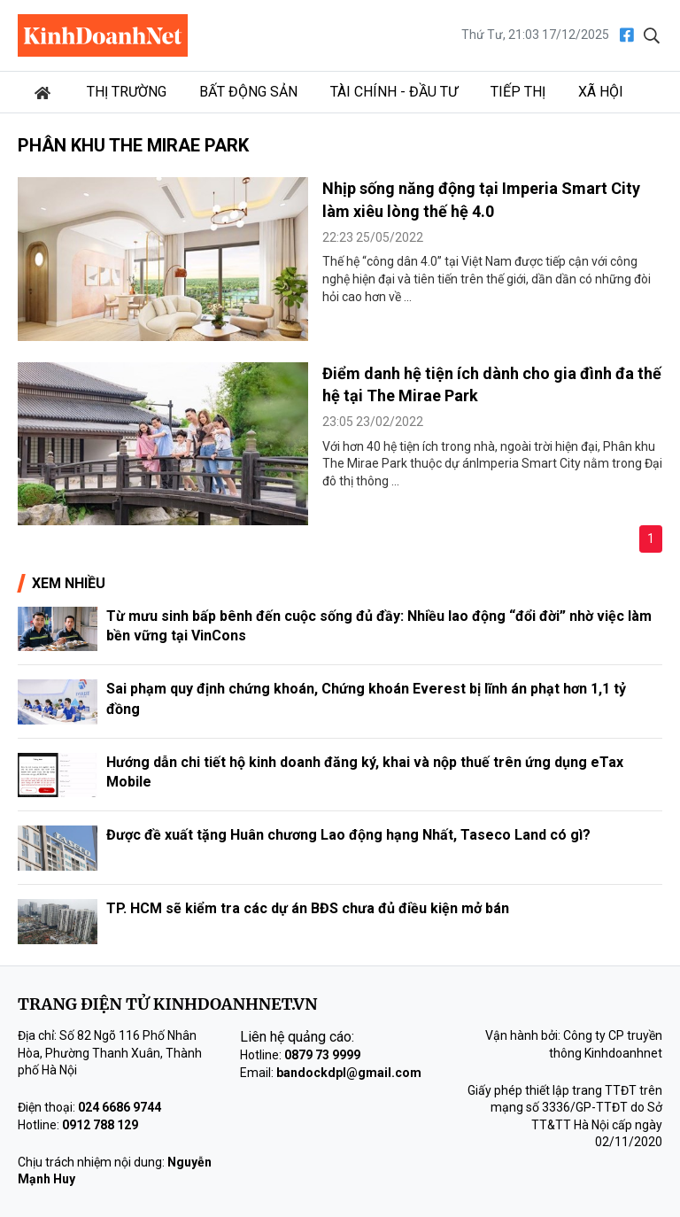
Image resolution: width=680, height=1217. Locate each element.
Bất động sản (248, 91)
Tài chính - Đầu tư (394, 91)
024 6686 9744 (119, 1107)
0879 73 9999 (322, 1055)
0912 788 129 (100, 1125)
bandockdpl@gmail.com (348, 1073)
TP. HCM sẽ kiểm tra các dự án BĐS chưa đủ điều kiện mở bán (307, 908)
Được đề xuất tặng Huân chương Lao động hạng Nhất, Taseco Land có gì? (348, 834)
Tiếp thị (518, 91)
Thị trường (126, 91)
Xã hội (600, 91)
